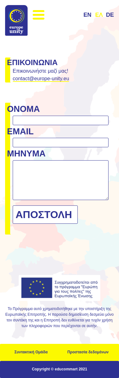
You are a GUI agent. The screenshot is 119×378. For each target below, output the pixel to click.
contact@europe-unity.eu (41, 78)
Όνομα (23, 109)
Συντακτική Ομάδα (31, 352)
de (110, 15)
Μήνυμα (26, 153)
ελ (99, 15)
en (87, 15)
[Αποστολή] (45, 214)
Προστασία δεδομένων (88, 352)
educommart (66, 369)
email (20, 131)
